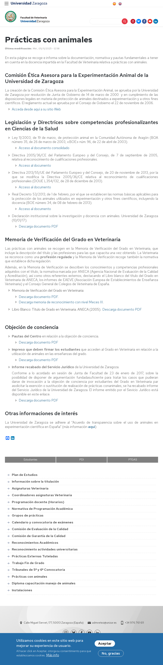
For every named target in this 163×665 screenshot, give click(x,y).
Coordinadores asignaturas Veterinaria (42, 497)
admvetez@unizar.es (104, 622)
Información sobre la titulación (35, 483)
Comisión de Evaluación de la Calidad (40, 531)
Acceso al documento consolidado (44, 151)
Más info (52, 656)
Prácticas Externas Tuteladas (35, 558)
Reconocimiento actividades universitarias (45, 551)
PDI (81, 461)
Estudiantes (30, 461)
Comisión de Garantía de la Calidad (38, 537)
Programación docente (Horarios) (38, 504)
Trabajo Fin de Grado (28, 564)
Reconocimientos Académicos (35, 544)
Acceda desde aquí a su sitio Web (36, 112)
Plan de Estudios (25, 476)
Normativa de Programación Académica (42, 510)
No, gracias (111, 654)
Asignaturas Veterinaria (30, 490)
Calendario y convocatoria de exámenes (42, 524)
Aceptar (104, 644)
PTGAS (132, 461)
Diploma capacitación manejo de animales (43, 585)
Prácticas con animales (29, 578)
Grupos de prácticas (27, 517)
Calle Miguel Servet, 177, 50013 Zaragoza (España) (54, 622)
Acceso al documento (35, 169)
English (119, 3)
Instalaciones (22, 592)
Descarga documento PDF (38, 229)
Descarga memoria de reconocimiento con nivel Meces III (61, 305)
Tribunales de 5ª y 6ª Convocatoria (38, 571)
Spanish (114, 3)
